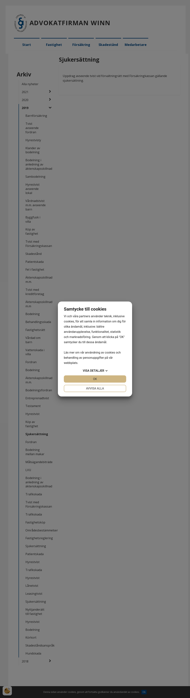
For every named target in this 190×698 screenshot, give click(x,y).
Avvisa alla (95, 388)
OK (95, 379)
